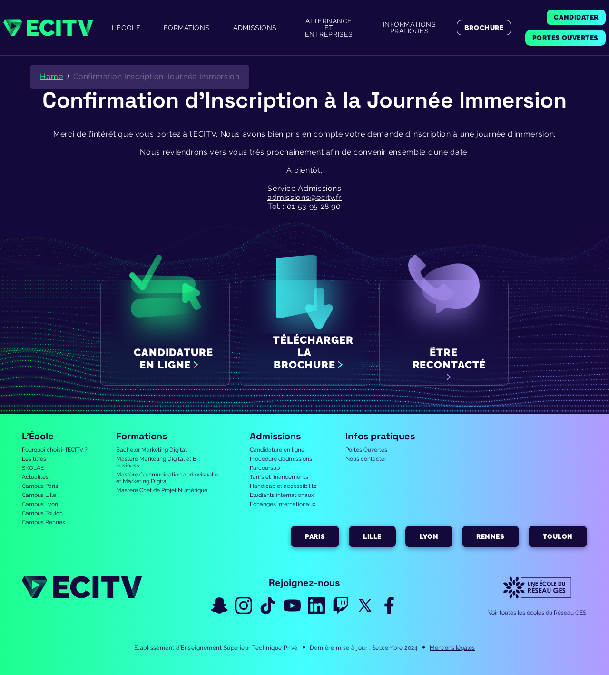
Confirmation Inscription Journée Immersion (156, 76)
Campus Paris (40, 486)
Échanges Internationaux (282, 504)
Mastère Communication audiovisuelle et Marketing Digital (167, 478)
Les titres (34, 459)
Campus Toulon (42, 513)
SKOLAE (33, 468)
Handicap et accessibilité (283, 486)
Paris (315, 536)
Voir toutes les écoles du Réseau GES (537, 612)
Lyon (429, 536)
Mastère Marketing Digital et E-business (157, 462)
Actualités (35, 477)
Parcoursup (265, 468)
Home (51, 76)
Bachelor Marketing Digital (151, 450)
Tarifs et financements (279, 477)
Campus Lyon (40, 504)
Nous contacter (365, 459)
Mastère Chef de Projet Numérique (161, 490)
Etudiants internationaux (282, 495)
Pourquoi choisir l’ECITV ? (55, 450)
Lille (372, 536)
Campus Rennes (43, 522)
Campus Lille (39, 495)
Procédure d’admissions (281, 459)
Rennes (490, 536)
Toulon (558, 536)
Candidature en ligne (277, 450)
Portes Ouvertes (366, 450)
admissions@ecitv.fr (304, 197)
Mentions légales (452, 648)
